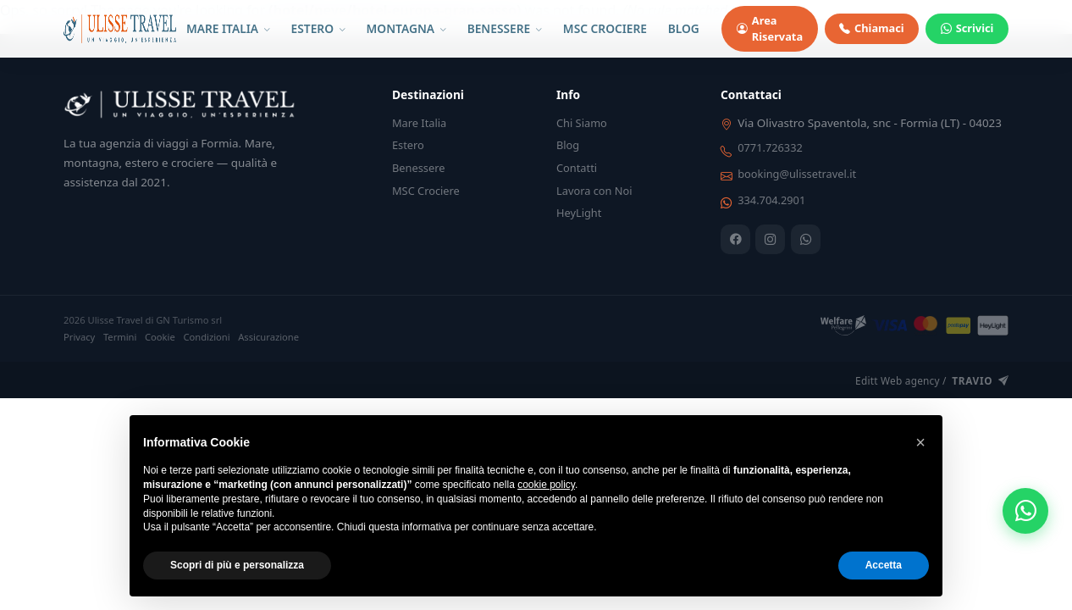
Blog (567, 144)
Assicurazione (268, 336)
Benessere (418, 167)
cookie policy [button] (546, 485)
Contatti (576, 167)
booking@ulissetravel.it (797, 173)
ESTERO (318, 28)
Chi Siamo (581, 122)
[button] (920, 442)
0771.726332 (770, 147)
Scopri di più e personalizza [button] (237, 565)
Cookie (160, 336)
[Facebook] (735, 239)
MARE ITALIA (228, 28)
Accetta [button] (883, 565)
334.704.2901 (771, 200)
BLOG (683, 28)
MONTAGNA (406, 28)
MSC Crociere (426, 190)
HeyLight (578, 212)
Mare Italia (419, 122)
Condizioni (206, 336)
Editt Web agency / (931, 381)
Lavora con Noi (594, 190)
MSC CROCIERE (605, 28)
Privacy (79, 336)
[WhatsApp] (806, 239)
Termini (120, 336)
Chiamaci (871, 28)
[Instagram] (770, 239)
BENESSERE (505, 28)
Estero (408, 144)
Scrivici (967, 28)
